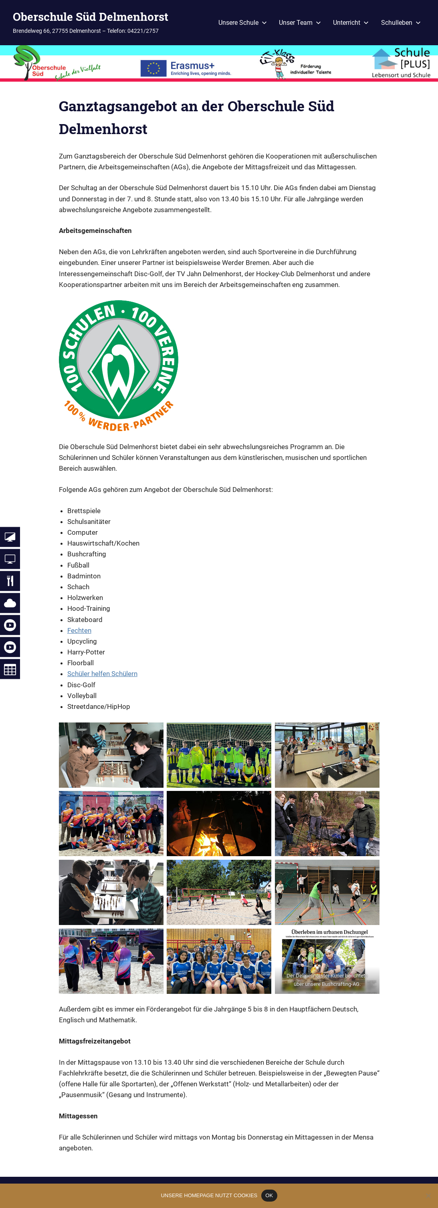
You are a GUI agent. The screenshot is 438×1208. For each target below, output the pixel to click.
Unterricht (351, 22)
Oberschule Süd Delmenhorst (90, 16)
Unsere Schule (242, 22)
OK (269, 1195)
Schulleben (401, 22)
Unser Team (300, 22)
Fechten (79, 630)
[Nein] (428, 1196)
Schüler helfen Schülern (102, 674)
